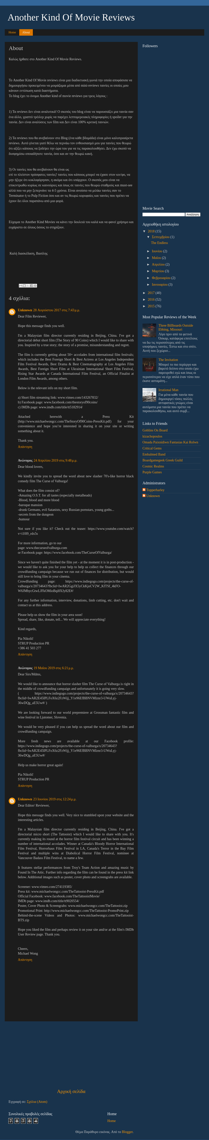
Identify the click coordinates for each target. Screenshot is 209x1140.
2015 (152, 306)
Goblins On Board (155, 430)
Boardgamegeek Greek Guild (162, 460)
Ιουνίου (157, 251)
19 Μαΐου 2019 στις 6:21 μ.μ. (54, 668)
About (26, 32)
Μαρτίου (158, 271)
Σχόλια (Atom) (37, 1102)
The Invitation (168, 360)
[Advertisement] (71, 1054)
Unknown (25, 310)
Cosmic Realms (153, 466)
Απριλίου (158, 264)
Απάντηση (25, 447)
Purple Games (152, 472)
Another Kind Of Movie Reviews (71, 17)
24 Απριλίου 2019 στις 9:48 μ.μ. (55, 460)
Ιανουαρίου (160, 284)
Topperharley (155, 490)
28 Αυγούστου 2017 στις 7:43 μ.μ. (56, 310)
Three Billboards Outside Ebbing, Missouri (175, 328)
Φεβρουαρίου (161, 278)
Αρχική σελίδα (71, 1091)
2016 (152, 299)
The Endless (159, 243)
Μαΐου (157, 258)
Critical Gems (152, 448)
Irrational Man (168, 390)
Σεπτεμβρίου (161, 237)
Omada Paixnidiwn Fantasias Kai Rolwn (170, 442)
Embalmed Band (153, 454)
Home (12, 32)
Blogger (127, 1132)
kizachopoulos (152, 436)
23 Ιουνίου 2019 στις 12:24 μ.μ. (54, 799)
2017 (152, 293)
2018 (152, 231)
